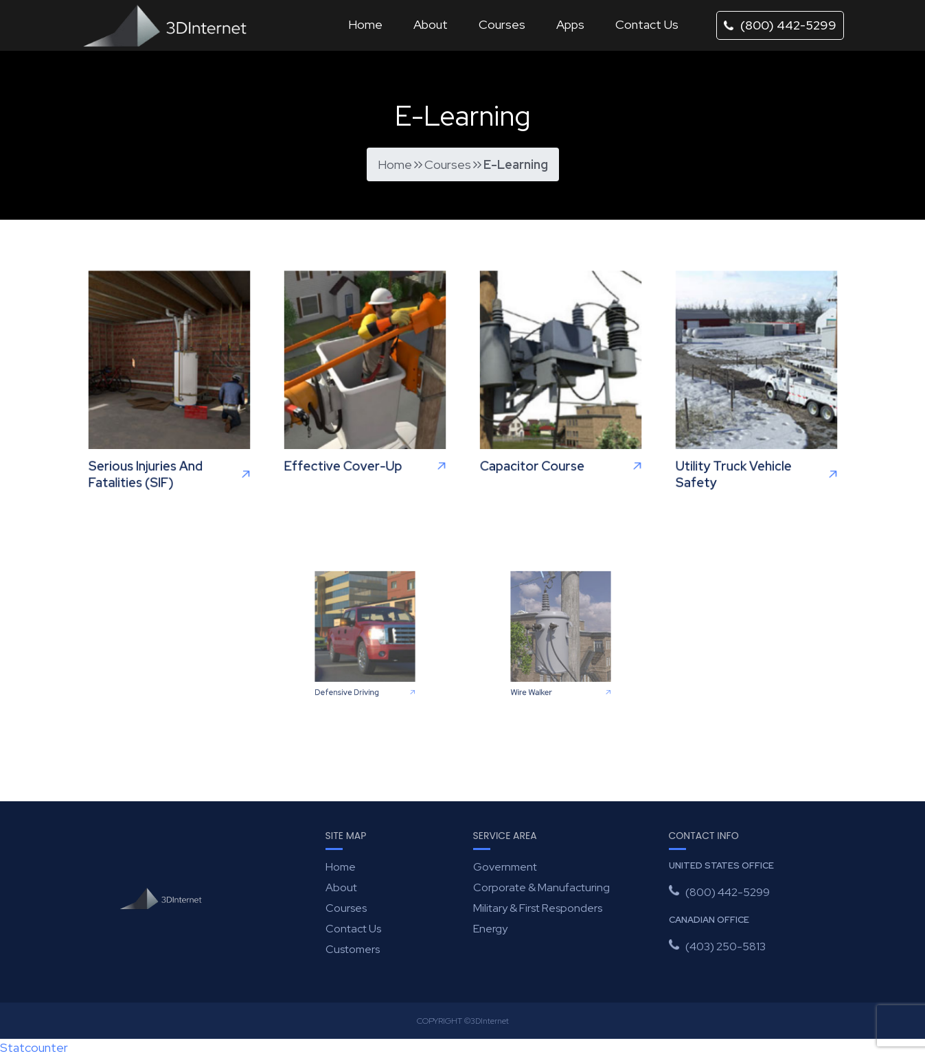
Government (505, 867)
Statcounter (34, 1047)
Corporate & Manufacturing (541, 887)
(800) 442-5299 (780, 25)
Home (365, 24)
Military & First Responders (537, 908)
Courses (502, 24)
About (430, 24)
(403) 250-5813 (725, 946)
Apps (570, 24)
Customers (353, 949)
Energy (490, 928)
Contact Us (646, 24)
